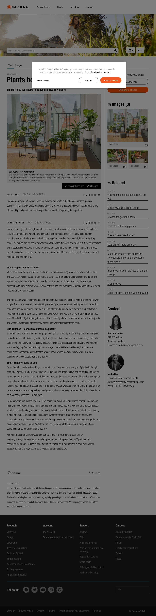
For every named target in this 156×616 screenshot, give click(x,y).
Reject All (88, 80)
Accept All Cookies (111, 80)
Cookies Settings (43, 80)
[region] (79, 75)
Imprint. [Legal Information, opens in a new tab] (107, 72)
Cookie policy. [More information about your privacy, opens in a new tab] (97, 72)
